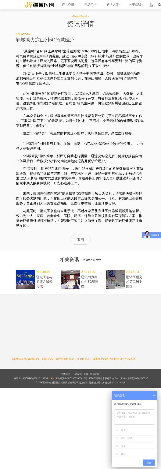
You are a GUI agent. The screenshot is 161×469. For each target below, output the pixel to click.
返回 (80, 240)
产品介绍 (69, 4)
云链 (86, 374)
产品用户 (91, 4)
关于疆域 (136, 4)
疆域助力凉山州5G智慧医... (89, 281)
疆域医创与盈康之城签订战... (44, 281)
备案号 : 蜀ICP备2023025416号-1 (31, 378)
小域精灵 (77, 374)
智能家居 (94, 374)
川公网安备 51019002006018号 (71, 378)
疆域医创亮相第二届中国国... (134, 281)
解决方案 (114, 4)
